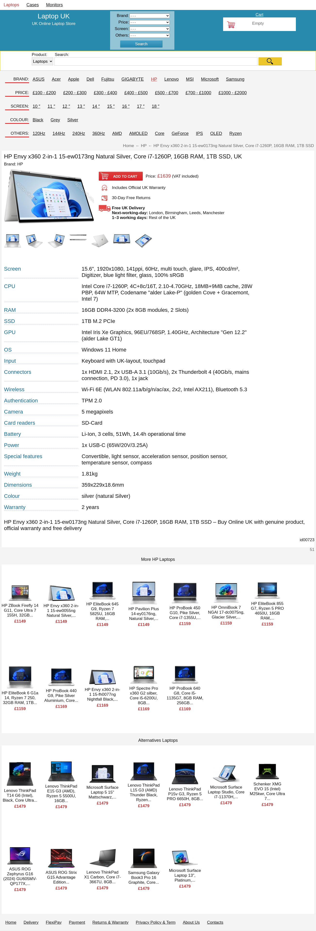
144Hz (59, 133)
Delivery (31, 922)
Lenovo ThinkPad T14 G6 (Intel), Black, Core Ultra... (20, 795)
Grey (55, 119)
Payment (77, 922)
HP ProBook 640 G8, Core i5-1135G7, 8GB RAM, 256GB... (185, 695)
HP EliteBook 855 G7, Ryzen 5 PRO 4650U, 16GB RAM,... (267, 610)
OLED (216, 133)
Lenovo (171, 79)
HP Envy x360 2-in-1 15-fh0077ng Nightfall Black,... (102, 694)
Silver (72, 119)
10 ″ (36, 106)
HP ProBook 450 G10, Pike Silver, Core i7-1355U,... (185, 613)
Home (10, 922)
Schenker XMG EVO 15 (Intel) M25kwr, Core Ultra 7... (267, 791)
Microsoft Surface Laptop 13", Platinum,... (185, 875)
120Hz (39, 133)
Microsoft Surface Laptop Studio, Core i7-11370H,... (226, 792)
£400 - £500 (136, 92)
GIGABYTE (133, 79)
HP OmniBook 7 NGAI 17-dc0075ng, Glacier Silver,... (226, 612)
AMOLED (138, 133)
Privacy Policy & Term (156, 922)
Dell (90, 79)
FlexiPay (54, 922)
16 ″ (126, 106)
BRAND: (21, 79)
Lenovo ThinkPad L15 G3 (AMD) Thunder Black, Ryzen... (144, 792)
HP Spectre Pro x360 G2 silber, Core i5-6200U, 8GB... (144, 695)
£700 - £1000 (198, 92)
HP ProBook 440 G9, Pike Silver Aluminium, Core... (61, 695)
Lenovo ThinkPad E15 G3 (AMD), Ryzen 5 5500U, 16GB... (61, 793)
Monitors (54, 4)
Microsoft (210, 79)
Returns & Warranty (110, 922)
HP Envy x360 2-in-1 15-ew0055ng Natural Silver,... (61, 610)
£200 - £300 (75, 92)
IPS (199, 133)
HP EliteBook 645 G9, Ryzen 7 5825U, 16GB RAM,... (102, 611)
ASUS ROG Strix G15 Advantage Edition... (61, 877)
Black (38, 119)
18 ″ (155, 106)
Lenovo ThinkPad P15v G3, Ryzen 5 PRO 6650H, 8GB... (185, 794)
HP (154, 79)
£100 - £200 (44, 92)
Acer (56, 79)
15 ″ (111, 106)
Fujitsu (107, 79)
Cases (32, 4)
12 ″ (66, 106)
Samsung (235, 79)
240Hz (79, 133)
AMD (117, 133)
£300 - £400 (105, 92)
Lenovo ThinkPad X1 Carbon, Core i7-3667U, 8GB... (102, 877)
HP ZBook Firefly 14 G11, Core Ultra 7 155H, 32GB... (20, 610)
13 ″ (81, 106)
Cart (259, 14)
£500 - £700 (166, 92)
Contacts (215, 922)
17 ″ (140, 106)
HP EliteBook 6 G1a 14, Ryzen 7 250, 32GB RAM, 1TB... (20, 698)
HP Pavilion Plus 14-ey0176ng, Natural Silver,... (144, 614)
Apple (73, 79)
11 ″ (51, 106)
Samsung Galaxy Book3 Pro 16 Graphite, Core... (143, 877)
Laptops (11, 4)
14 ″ (96, 106)
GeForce (180, 133)
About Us (191, 922)
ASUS (39, 79)
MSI (190, 79)
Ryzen (235, 133)
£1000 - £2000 (233, 92)
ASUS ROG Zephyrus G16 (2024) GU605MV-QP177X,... (20, 876)
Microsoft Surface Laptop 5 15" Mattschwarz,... (102, 792)
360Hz (98, 133)
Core (159, 133)
